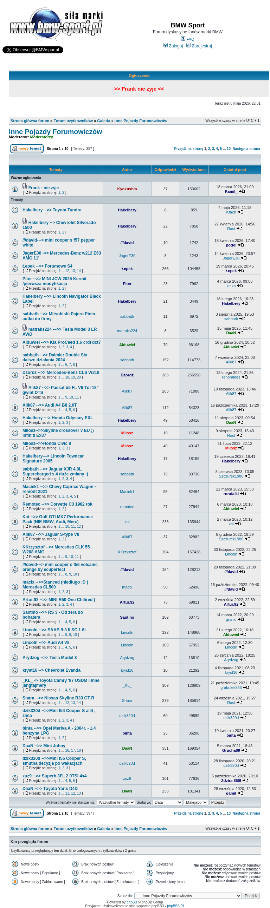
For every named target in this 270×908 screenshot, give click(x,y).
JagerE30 (127, 256)
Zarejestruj (199, 46)
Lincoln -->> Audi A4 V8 (46, 642)
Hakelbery (127, 210)
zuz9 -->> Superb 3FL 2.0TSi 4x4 (54, 776)
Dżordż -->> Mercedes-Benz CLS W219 (60, 372)
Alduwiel (127, 345)
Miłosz (127, 433)
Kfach (231, 212)
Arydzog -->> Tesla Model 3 (49, 657)
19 (73, 377)
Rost (231, 228)
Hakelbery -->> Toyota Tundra (52, 210)
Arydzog (127, 658)
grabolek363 (231, 687)
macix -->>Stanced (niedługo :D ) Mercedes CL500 (55, 585)
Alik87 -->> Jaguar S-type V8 (50, 534)
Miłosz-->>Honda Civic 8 (46, 443)
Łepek (127, 269)
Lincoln (231, 554)
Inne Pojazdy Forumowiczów (141, 121)
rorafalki (231, 494)
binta (126, 733)
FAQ (187, 39)
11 (77, 397)
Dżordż (127, 375)
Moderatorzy (41, 137)
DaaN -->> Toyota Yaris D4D (50, 788)
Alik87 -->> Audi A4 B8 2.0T (49, 405)
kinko (231, 286)
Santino (127, 617)
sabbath (127, 316)
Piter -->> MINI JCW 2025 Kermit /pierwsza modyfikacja (54, 281)
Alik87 (231, 362)
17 (73, 750)
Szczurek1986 (231, 476)
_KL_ (127, 685)
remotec (127, 507)
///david (127, 243)
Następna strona (246, 149)
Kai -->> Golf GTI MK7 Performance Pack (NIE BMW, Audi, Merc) (57, 519)
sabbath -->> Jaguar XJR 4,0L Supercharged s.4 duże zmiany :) (55, 471)
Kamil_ (231, 191)
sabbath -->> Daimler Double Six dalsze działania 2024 (54, 357)
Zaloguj (173, 46)
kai (127, 522)
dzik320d (127, 715)
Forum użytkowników (73, 121)
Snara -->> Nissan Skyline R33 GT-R (58, 698)
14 (79, 271)
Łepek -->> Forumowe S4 (47, 266)
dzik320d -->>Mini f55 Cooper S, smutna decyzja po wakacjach (54, 761)
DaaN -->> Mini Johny (43, 745)
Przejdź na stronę (188, 149)
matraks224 (127, 331)
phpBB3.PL (176, 906)
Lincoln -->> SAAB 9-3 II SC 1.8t (54, 629)
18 (67, 377)
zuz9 (127, 778)
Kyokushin (127, 189)
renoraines (231, 377)
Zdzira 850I (231, 780)
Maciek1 (127, 491)
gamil (231, 793)
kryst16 (127, 670)
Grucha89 (231, 750)
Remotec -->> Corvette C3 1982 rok (57, 504)
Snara (127, 700)
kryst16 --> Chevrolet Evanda (51, 670)
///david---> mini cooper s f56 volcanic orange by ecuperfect (60, 567)
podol (231, 245)
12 (67, 271)
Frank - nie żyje (43, 187)
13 (73, 271)
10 (229, 149)
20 (79, 377)
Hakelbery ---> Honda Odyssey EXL (57, 417)
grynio (231, 619)
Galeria (103, 121)
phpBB (132, 902)
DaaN (231, 333)
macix (127, 587)
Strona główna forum (30, 121)
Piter (127, 284)
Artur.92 (127, 602)
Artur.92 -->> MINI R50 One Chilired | (58, 599)
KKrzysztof (127, 552)
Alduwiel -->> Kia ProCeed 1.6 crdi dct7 (61, 342)
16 (67, 750)
